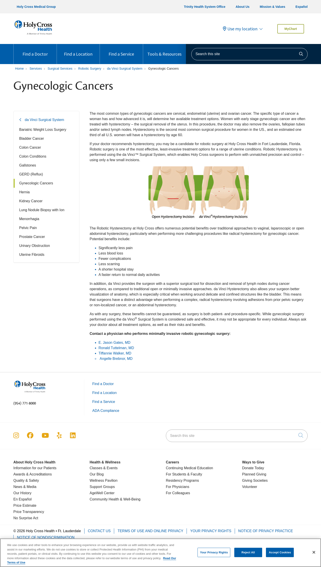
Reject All (248, 555)
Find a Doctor (35, 50)
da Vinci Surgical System (44, 120)
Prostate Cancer (32, 237)
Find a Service (121, 50)
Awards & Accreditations (32, 474)
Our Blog (97, 474)
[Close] (314, 555)
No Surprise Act (25, 518)
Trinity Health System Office (204, 6)
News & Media (24, 487)
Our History (22, 493)
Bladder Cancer (31, 138)
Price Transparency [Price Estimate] (28, 512)
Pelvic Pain (28, 228)
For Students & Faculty (184, 474)
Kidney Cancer (31, 201)
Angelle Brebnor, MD (116, 359)
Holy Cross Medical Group (36, 6)
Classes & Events (103, 468)
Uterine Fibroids (31, 254)
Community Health (104, 499)
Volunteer (249, 487)
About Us (242, 6)
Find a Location (78, 50)
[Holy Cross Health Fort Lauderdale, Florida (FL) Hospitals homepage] (33, 36)
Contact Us (99, 531)
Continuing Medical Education (189, 468)
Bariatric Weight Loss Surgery (42, 129)
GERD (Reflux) (31, 174)
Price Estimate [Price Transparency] (24, 505)
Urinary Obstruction (34, 246)
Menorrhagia (29, 219)
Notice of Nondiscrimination (45, 537)
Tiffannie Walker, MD (115, 353)
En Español (22, 499)
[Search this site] (249, 54)
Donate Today (253, 468)
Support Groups (102, 487)
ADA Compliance (105, 411)
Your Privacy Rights (210, 531)
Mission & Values (272, 6)
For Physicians (177, 487)
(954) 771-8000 (24, 403)
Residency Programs (182, 480)
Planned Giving (254, 474)
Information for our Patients (34, 468)
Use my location (240, 29)
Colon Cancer (30, 147)
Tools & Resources (164, 50)
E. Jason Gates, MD (115, 342)
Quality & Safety (26, 480)
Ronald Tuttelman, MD (116, 348)
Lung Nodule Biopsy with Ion (41, 210)
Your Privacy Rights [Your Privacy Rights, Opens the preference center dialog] (214, 555)
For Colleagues (178, 493)
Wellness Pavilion (103, 480)
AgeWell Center (102, 493)
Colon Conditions (32, 156)
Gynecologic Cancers (36, 183)
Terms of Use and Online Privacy (150, 531)
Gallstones (27, 165)
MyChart (290, 29)
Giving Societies (255, 480)
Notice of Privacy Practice (265, 531)
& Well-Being (130, 499)
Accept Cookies (280, 555)
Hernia (24, 192)
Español (302, 6)
